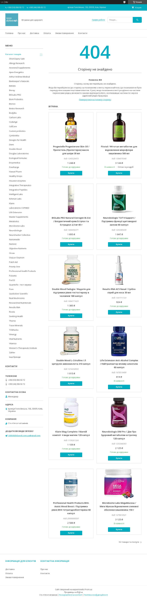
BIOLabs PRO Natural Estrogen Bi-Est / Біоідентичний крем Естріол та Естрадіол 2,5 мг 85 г (71, 221)
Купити (71, 173)
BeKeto (12, 85)
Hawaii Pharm (15, 171)
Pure (11, 289)
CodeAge (13, 122)
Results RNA (14, 307)
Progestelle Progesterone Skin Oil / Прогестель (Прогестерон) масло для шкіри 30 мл (71, 150)
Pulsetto (13, 275)
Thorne (12, 320)
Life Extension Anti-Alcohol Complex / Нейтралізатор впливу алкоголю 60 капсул (119, 364)
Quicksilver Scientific (18, 293)
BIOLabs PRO (15, 94)
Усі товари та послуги (129, 542)
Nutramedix (14, 239)
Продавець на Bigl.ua (73, 592)
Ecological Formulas (18, 158)
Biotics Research (16, 108)
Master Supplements (18, 216)
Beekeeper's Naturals (19, 81)
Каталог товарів (13, 54)
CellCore (13, 126)
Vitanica (12, 343)
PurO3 (12, 280)
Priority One (14, 266)
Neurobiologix (15, 230)
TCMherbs (13, 330)
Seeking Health (16, 316)
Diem (11, 144)
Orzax (12, 253)
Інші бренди (15, 357)
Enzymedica (14, 162)
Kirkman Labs (15, 198)
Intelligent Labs (16, 194)
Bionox (12, 103)
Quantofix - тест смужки (20, 284)
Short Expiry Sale (17, 58)
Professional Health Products (22, 271)
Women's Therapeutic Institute (23, 348)
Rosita (12, 311)
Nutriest (12, 244)
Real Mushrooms (17, 298)
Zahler (12, 352)
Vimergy (12, 334)
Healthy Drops (15, 176)
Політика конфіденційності (96, 595)
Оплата (47, 33)
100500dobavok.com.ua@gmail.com (24, 435)
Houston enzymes (17, 180)
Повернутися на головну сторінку (95, 99)
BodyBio (13, 113)
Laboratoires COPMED (19, 208)
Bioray (12, 90)
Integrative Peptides (18, 189)
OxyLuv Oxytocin (16, 257)
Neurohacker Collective (19, 235)
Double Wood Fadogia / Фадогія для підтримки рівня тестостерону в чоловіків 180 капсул (71, 292)
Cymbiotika (14, 135)
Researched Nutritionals (20, 302)
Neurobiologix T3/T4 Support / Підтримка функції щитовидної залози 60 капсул (119, 221)
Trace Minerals (16, 325)
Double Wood (15, 149)
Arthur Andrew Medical (19, 76)
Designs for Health (17, 140)
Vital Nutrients (15, 339)
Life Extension (15, 212)
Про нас (21, 33)
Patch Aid (13, 262)
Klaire (11, 203)
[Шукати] (137, 20)
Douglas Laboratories (19, 153)
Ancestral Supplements (19, 67)
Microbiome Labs (17, 225)
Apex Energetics (16, 72)
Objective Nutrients (18, 248)
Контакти (82, 33)
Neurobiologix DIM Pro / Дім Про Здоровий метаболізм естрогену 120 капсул (119, 435)
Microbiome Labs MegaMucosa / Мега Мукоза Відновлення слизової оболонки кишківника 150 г (119, 506)
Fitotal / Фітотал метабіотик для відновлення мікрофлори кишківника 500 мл (119, 150)
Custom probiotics (17, 131)
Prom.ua (88, 589)
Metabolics (14, 221)
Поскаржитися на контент (70, 595)
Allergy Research (16, 63)
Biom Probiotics (16, 99)
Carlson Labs (15, 117)
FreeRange (14, 167)
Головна (9, 33)
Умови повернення (64, 33)
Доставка (34, 33)
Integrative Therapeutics (20, 185)
